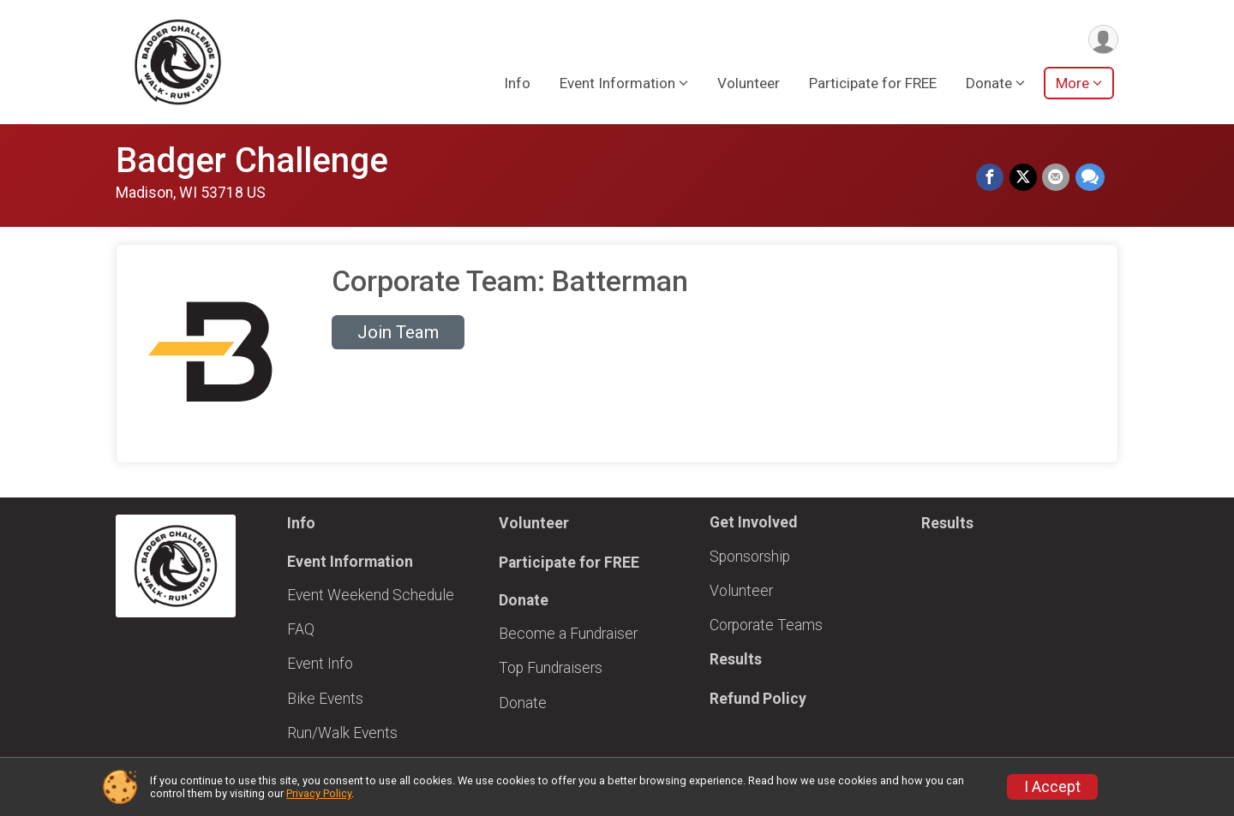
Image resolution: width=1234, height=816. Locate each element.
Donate (523, 703)
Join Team (398, 332)
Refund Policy (758, 698)
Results (736, 659)
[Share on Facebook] (991, 178)
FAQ (300, 629)
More (1072, 84)
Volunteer (748, 84)
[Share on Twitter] (1024, 178)
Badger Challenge (252, 160)
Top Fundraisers (550, 667)
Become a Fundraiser (568, 633)
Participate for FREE (873, 84)
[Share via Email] (1056, 178)
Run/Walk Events (342, 733)
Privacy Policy (318, 793)
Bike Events (325, 698)
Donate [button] (989, 84)
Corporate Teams (766, 625)
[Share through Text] (1090, 178)
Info (517, 84)
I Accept (1052, 786)
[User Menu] (1102, 40)
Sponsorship (750, 556)
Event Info (320, 663)
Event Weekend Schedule (370, 595)
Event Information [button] (617, 84)
